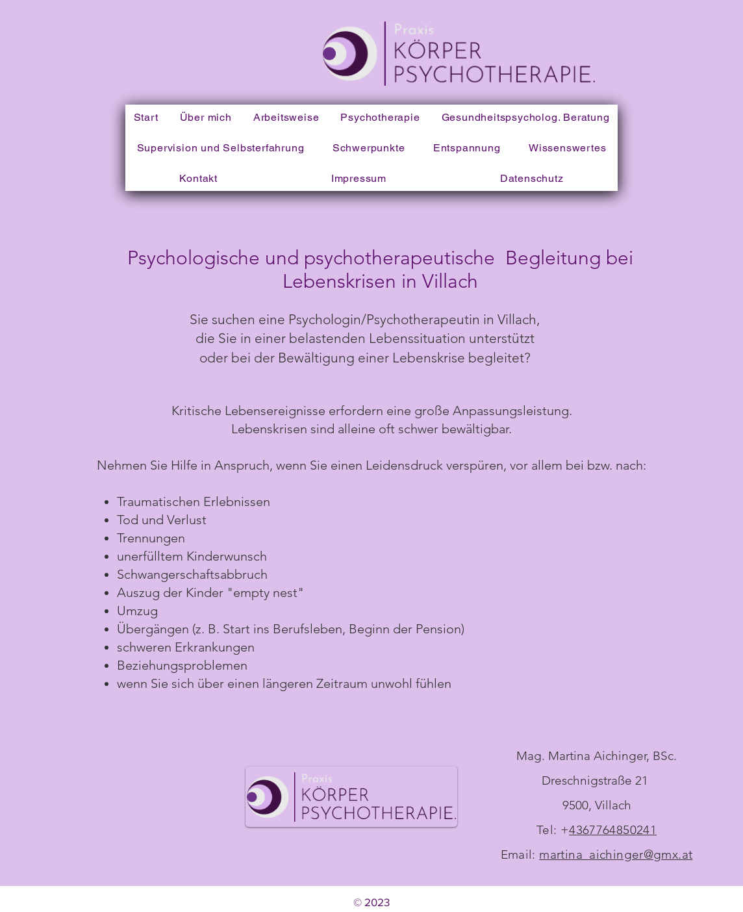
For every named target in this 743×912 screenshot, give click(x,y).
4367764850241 (613, 829)
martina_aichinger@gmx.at (615, 854)
